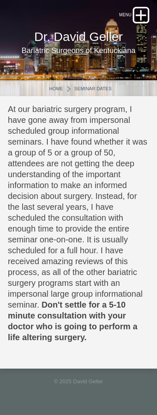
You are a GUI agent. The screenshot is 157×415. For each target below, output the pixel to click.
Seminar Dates (92, 88)
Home (56, 88)
